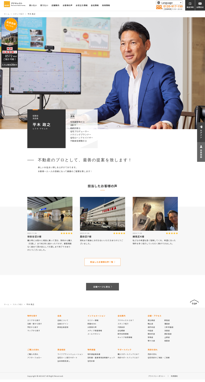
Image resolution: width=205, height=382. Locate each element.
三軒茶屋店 (169, 329)
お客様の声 (77, 5)
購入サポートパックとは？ (129, 356)
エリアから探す (33, 323)
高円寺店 (151, 329)
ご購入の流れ (32, 356)
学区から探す (32, 329)
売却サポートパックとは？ (129, 360)
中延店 (150, 333)
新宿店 (167, 323)
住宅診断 (91, 363)
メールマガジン (94, 336)
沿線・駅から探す (34, 326)
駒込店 (150, 326)
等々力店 (151, 343)
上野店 (167, 340)
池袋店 (167, 333)
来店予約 (190, 7)
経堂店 (167, 343)
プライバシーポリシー (155, 378)
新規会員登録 (62, 329)
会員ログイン (62, 326)
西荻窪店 (168, 336)
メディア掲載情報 (95, 333)
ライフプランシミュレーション (70, 356)
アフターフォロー (34, 360)
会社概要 (121, 333)
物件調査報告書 (94, 356)
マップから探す (33, 333)
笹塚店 (150, 340)
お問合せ (200, 7)
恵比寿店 (151, 323)
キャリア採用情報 (125, 340)
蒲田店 (167, 326)
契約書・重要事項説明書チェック (101, 360)
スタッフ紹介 (123, 326)
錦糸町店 (151, 336)
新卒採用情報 (123, 336)
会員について (62, 323)
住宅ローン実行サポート (67, 360)
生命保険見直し (63, 363)
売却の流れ (152, 356)
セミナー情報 (93, 323)
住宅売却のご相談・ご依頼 (159, 360)
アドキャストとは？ (126, 323)
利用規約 (174, 378)
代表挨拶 (121, 329)
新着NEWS (92, 326)
